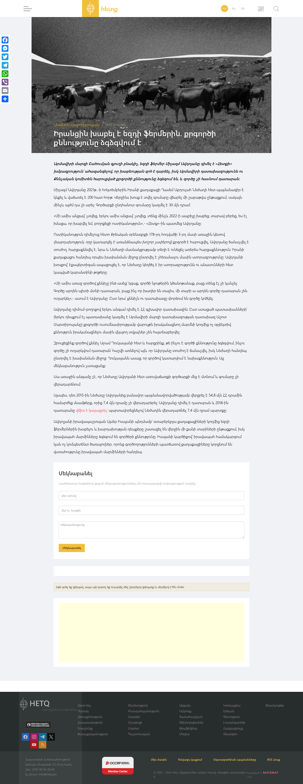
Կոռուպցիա (232, 700)
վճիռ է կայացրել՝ (92, 410)
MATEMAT (271, 773)
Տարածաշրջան (191, 711)
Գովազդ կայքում (195, 754)
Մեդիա (184, 729)
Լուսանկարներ (234, 717)
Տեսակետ (230, 729)
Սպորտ (133, 723)
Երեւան (228, 706)
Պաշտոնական (139, 729)
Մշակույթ (135, 717)
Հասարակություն (90, 717)
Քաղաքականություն (93, 729)
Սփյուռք (185, 706)
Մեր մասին (162, 754)
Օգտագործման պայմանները (242, 754)
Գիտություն (231, 711)
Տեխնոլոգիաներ (191, 717)
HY (224, 9)
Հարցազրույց (233, 723)
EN (243, 9)
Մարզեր (134, 711)
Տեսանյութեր (274, 700)
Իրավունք (85, 723)
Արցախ (185, 700)
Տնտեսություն (138, 700)
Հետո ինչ (84, 700)
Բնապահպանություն (143, 706)
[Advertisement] (151, 632)
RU (233, 9)
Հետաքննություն (90, 711)
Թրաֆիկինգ (188, 723)
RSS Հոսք (160, 759)
